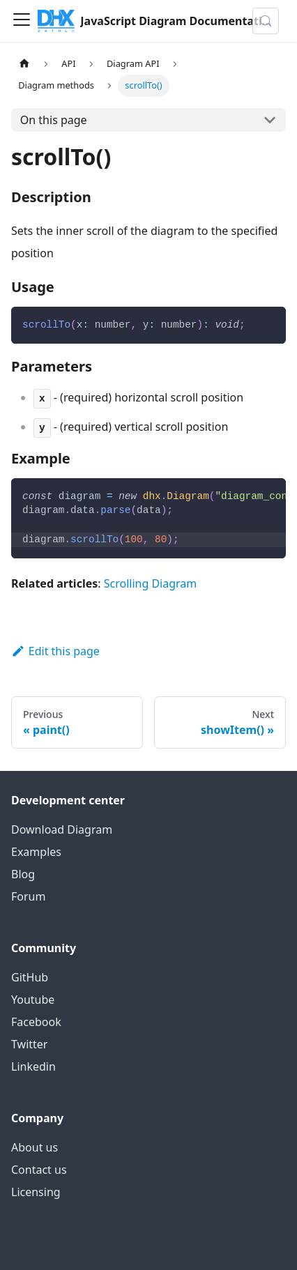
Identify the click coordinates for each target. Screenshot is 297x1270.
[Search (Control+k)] (265, 21)
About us (34, 1147)
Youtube (32, 999)
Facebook (36, 1022)
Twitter (29, 1044)
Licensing (36, 1192)
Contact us (39, 1169)
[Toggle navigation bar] (21, 21)
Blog (23, 874)
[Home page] (24, 64)
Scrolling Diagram (150, 583)
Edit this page (55, 651)
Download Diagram (61, 829)
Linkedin (33, 1066)
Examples (36, 851)
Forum (28, 896)
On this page (53, 120)
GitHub (29, 977)
